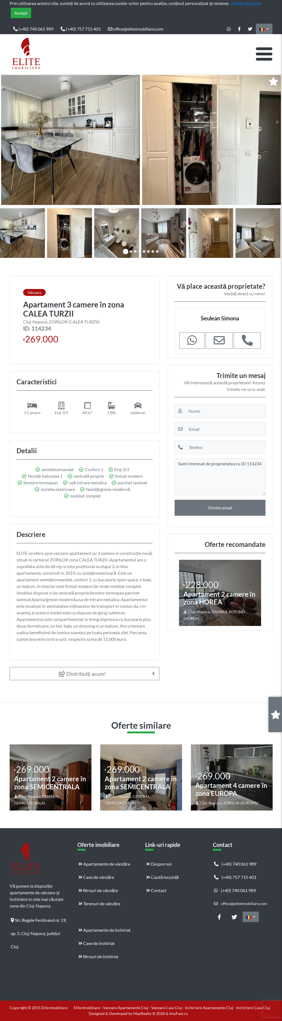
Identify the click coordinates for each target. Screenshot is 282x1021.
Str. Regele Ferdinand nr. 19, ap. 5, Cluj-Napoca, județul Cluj (39, 922)
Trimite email (220, 507)
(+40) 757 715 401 (81, 28)
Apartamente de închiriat (104, 930)
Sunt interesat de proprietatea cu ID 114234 (220, 477)
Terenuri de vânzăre (99, 903)
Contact (156, 890)
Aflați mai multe (246, 3)
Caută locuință (162, 877)
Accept (21, 12)
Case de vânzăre (96, 877)
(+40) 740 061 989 (33, 28)
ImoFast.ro (178, 1013)
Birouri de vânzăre (98, 890)
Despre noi (159, 863)
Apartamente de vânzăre (104, 863)
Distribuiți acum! (82, 673)
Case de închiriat (96, 943)
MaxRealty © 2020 (149, 1013)
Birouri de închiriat (98, 956)
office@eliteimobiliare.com (135, 28)
